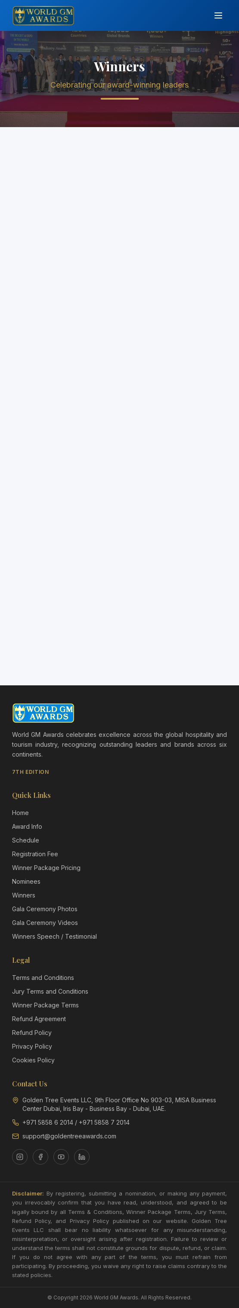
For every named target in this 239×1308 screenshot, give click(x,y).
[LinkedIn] (82, 1157)
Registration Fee (35, 854)
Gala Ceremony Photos (45, 909)
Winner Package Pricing (46, 867)
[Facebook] (40, 1157)
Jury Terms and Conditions (50, 991)
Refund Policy (32, 1032)
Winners (23, 895)
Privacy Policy (32, 1046)
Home (20, 812)
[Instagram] (20, 1157)
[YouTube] (61, 1157)
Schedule (25, 840)
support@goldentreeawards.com (69, 1136)
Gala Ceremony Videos (45, 922)
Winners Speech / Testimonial (54, 936)
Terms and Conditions (43, 977)
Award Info (27, 826)
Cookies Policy (33, 1060)
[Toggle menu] (218, 15)
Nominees (26, 881)
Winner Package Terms (45, 1005)
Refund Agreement (39, 1018)
